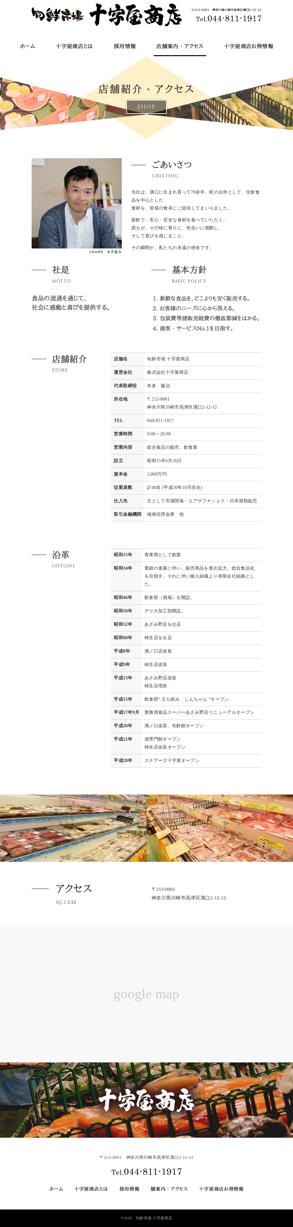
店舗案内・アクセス (179, 46)
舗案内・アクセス (169, 1188)
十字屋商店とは (74, 46)
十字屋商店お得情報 (248, 46)
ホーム (27, 46)
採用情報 (125, 46)
